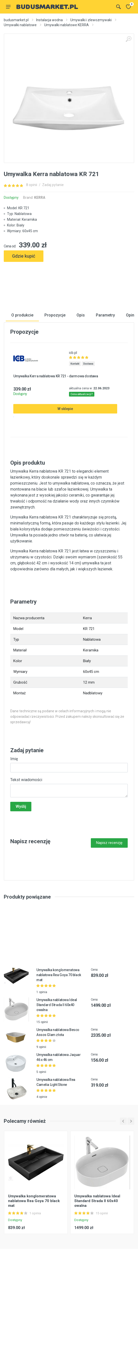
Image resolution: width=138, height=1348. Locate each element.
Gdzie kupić (23, 256)
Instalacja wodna (49, 20)
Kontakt (75, 428)
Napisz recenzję (109, 907)
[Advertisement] (69, 281)
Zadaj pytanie (53, 185)
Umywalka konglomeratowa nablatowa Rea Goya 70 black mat (58, 1040)
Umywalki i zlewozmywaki (91, 20)
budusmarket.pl (16, 20)
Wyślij (21, 871)
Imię (14, 823)
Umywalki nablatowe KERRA (66, 25)
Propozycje (54, 380)
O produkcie (22, 380)
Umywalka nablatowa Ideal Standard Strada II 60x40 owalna (56, 1070)
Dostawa (88, 428)
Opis (81, 380)
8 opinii (31, 185)
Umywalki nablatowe (20, 25)
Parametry (105, 380)
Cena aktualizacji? (82, 459)
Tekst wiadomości (26, 844)
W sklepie (65, 474)
